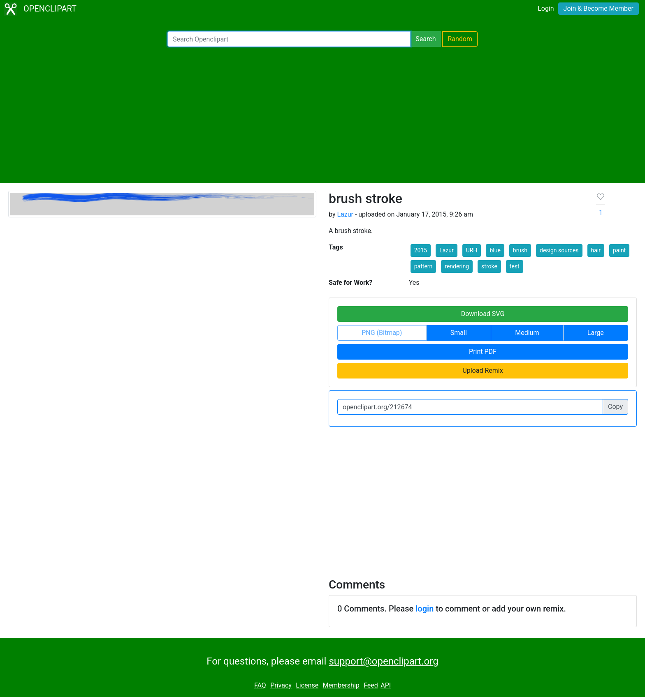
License (307, 685)
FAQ (260, 685)
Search (425, 39)
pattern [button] (423, 266)
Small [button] (458, 333)
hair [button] (596, 250)
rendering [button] (457, 266)
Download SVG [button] (483, 314)
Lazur (345, 214)
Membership (340, 685)
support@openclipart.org (383, 661)
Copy (615, 407)
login (424, 609)
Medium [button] (527, 333)
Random (460, 39)
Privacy (281, 685)
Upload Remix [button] (482, 370)
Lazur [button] (446, 250)
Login (546, 8)
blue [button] (495, 250)
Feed (371, 685)
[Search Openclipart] (289, 39)
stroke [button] (489, 266)
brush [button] (520, 250)
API (386, 685)
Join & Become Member (598, 8)
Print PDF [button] (483, 351)
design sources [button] (559, 250)
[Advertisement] (322, 115)
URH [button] (472, 250)
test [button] (515, 266)
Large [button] (595, 333)
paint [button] (619, 250)
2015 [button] (420, 250)
